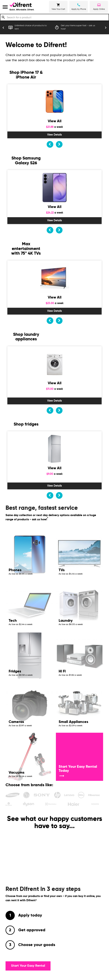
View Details (54, 134)
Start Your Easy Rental (28, 965)
